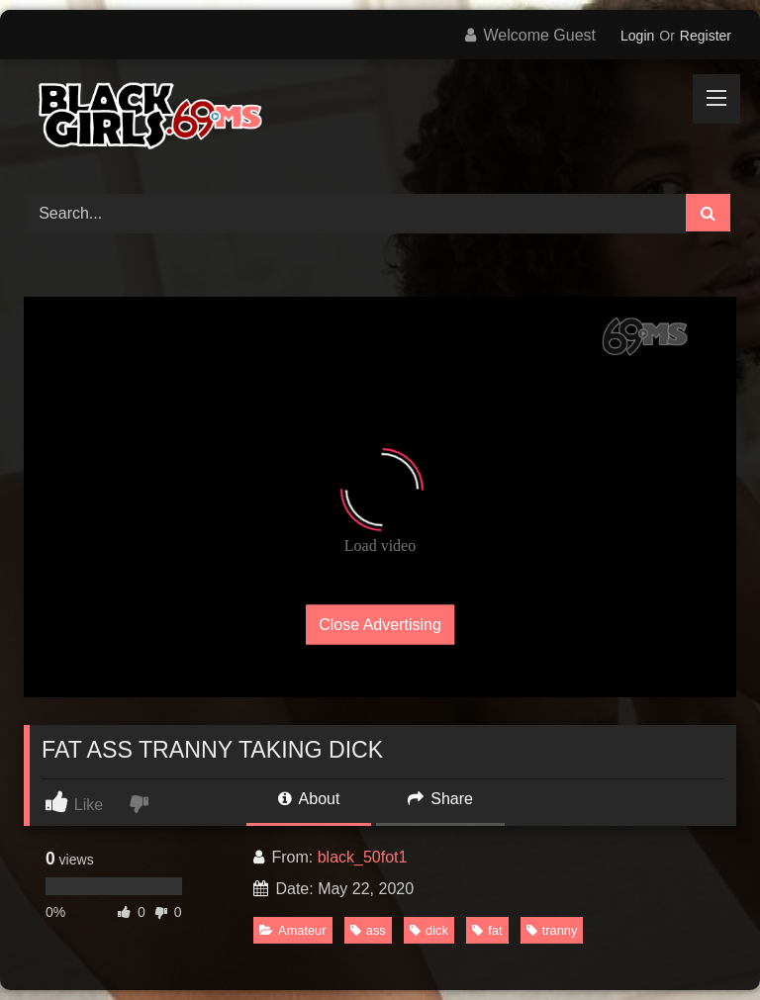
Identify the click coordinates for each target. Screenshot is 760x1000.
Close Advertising (380, 623)
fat (487, 930)
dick (429, 930)
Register (705, 36)
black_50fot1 (363, 857)
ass (368, 930)
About (308, 798)
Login (637, 36)
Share (440, 798)
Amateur (292, 930)
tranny (552, 930)
